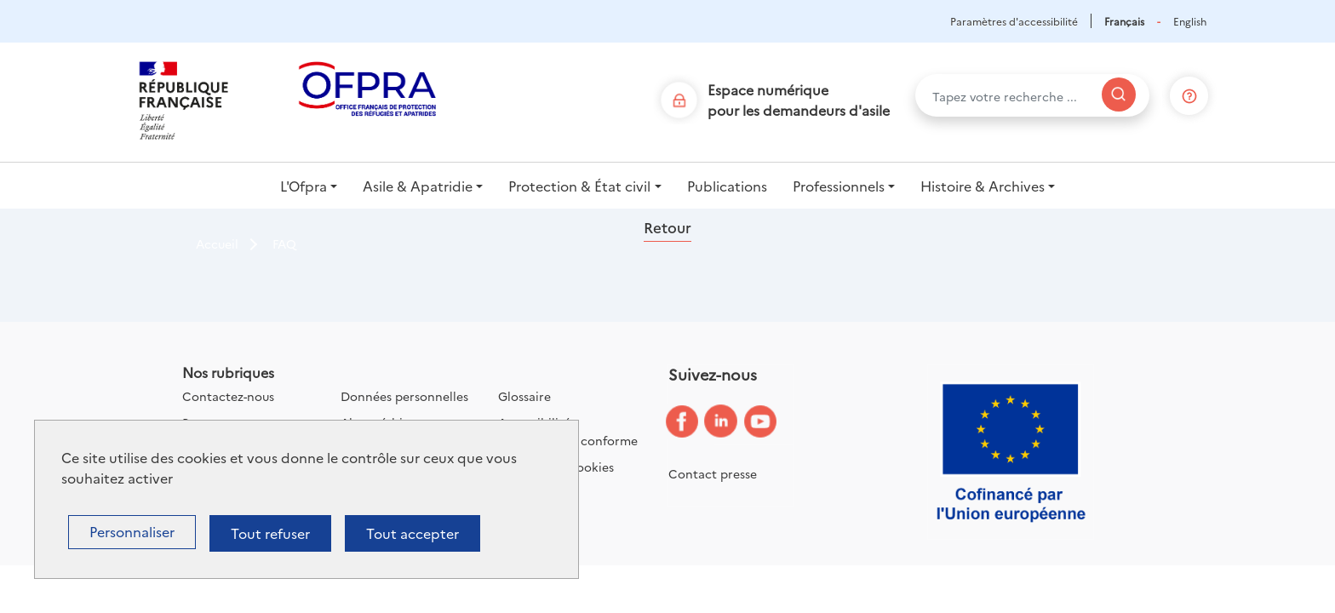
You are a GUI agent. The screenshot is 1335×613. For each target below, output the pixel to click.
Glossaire (524, 395)
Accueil (217, 243)
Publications (727, 185)
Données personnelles (404, 395)
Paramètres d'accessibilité (1014, 21)
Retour (667, 227)
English (1189, 21)
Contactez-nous (228, 395)
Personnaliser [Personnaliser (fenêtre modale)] (132, 531)
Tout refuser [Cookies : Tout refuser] (270, 533)
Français (1124, 21)
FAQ (284, 243)
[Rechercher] (1119, 94)
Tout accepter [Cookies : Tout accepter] (412, 533)
